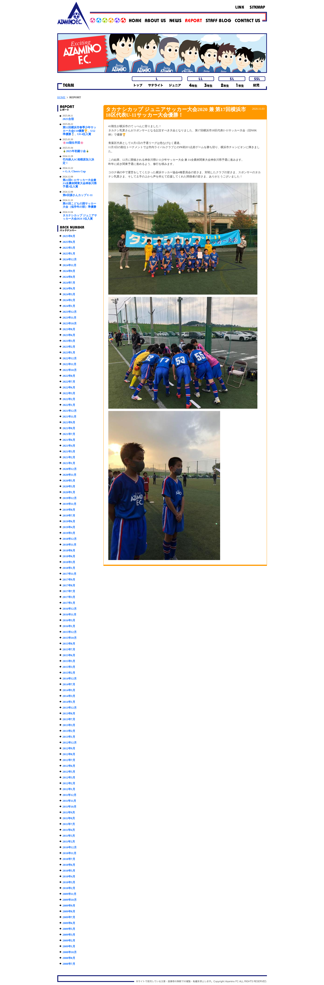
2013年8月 (69, 713)
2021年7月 (69, 434)
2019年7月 (69, 515)
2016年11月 (69, 614)
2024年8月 (69, 277)
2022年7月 (69, 381)
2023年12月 (70, 311)
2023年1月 (69, 352)
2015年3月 (69, 667)
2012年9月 (69, 748)
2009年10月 (70, 899)
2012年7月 (69, 760)
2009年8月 (69, 911)
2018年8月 (69, 550)
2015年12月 (70, 632)
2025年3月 (69, 247)
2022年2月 (69, 399)
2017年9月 (69, 579)
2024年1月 (69, 306)
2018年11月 (69, 544)
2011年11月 (69, 800)
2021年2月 (69, 457)
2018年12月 (70, 538)
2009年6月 (69, 923)
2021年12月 (70, 410)
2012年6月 (69, 766)
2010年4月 (69, 876)
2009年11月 (69, 894)
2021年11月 (69, 416)
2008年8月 (69, 958)
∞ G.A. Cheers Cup (74, 171)
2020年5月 (69, 480)
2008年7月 (69, 963)
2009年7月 (69, 917)
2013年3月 (69, 725)
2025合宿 (68, 119)
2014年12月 (70, 678)
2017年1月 (69, 603)
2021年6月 (69, 440)
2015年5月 (69, 661)
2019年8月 (69, 509)
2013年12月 (70, 707)
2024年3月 (69, 294)
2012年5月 (69, 771)
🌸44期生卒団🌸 (73, 142)
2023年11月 (69, 317)
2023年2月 (69, 346)
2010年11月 (69, 853)
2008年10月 (70, 952)
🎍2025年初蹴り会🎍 (76, 151)
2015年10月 (70, 637)
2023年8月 (69, 329)
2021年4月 (69, 445)
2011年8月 (69, 818)
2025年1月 (69, 253)
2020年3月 (69, 486)
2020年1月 (69, 492)
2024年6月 (69, 288)
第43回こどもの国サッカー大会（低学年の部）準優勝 (79, 205)
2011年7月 (69, 824)
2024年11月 (69, 265)
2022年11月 (69, 364)
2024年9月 (69, 271)
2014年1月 (69, 701)
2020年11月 (69, 474)
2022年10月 (70, 370)
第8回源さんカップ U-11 (78, 195)
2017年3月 (69, 597)
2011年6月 (69, 830)
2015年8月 (69, 643)
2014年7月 (69, 684)
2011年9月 (69, 812)
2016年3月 (69, 620)
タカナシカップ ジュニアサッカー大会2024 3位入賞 (80, 217)
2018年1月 (69, 568)
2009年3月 (69, 934)
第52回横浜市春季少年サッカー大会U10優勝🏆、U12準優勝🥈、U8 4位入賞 (79, 131)
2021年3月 (69, 451)
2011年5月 (69, 835)
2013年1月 (69, 736)
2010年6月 (69, 864)
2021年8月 (69, 428)
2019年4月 (69, 527)
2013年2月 (69, 731)
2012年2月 (69, 783)
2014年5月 (69, 690)
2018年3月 (69, 562)
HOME (61, 97)
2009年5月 (69, 929)
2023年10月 (70, 323)
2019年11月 (69, 504)
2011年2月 (69, 841)
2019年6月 (69, 521)
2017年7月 (69, 591)
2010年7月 (69, 859)
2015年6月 (69, 655)
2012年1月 (69, 789)
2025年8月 (69, 236)
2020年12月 (70, 469)
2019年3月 (69, 533)
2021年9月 (69, 422)
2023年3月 (69, 341)
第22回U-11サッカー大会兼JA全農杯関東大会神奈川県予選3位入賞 (80, 183)
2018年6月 (69, 556)
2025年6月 (69, 242)
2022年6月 (69, 387)
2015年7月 (69, 649)
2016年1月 (69, 626)
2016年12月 (70, 608)
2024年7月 (69, 282)
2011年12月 (69, 795)
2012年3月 (69, 777)
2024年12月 (70, 259)
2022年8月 (69, 375)
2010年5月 (69, 870)
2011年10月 (69, 806)
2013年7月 (69, 719)
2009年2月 (69, 940)
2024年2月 (69, 300)
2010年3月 (69, 882)
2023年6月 (69, 335)
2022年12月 (70, 358)
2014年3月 (69, 696)
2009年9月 (69, 905)
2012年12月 (70, 742)
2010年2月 (69, 888)
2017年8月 (69, 585)
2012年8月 (69, 754)
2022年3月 (69, 393)
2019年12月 (70, 498)
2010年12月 (70, 847)
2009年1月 (69, 946)
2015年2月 (69, 672)
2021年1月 (69, 463)
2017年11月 (69, 573)
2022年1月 (69, 405)
